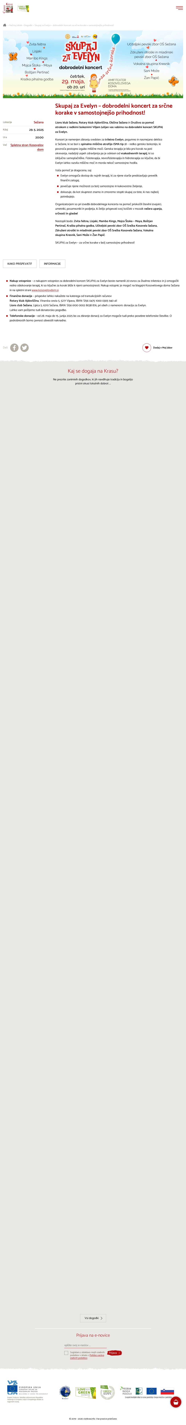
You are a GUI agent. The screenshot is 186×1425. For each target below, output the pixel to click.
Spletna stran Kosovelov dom (27, 147)
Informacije (52, 263)
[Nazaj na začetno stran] (8, 8)
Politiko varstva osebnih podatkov (87, 1356)
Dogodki (28, 25)
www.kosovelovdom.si (45, 290)
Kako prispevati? (19, 263)
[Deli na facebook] (14, 347)
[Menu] (179, 8)
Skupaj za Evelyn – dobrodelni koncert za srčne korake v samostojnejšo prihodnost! (74, 25)
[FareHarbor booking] (176, 1402)
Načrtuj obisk (15, 25)
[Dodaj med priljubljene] (157, 347)
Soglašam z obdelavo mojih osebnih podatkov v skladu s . (87, 1355)
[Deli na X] (24, 347)
